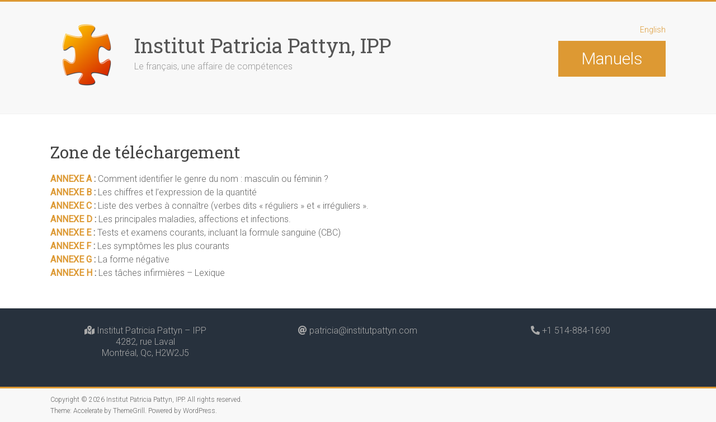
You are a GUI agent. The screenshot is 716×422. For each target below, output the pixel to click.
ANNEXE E (70, 232)
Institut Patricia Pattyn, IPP (262, 45)
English (653, 29)
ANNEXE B (71, 192)
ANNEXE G (71, 259)
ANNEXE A (72, 179)
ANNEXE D (71, 219)
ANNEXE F (70, 246)
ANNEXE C (72, 205)
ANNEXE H (72, 273)
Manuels (611, 58)
